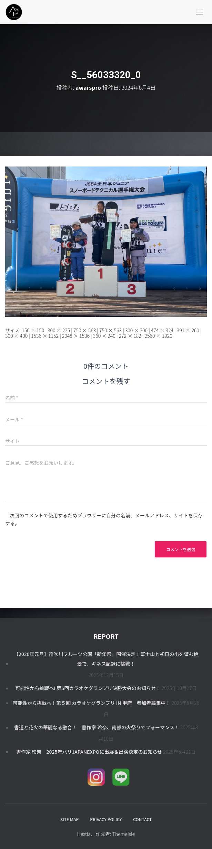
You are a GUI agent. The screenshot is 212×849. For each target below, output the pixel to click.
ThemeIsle (123, 833)
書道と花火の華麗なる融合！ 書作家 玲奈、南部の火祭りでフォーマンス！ (96, 727)
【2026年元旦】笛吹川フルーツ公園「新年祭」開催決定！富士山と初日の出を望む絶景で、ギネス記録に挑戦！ (106, 659)
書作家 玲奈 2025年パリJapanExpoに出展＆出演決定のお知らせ (89, 751)
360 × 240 (104, 335)
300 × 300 (136, 330)
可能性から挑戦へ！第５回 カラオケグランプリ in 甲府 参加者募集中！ (92, 702)
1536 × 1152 (45, 335)
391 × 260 (188, 330)
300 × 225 (59, 330)
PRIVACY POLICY (106, 819)
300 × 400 (16, 335)
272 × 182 (130, 335)
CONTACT (142, 819)
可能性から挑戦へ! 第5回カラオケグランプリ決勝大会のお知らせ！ (87, 688)
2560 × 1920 (158, 335)
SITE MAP (69, 819)
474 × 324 (162, 330)
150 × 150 (33, 330)
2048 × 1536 (76, 335)
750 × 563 (84, 330)
